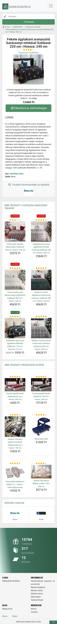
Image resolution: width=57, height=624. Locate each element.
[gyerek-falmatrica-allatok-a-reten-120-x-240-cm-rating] (41, 463)
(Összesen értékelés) (29, 53)
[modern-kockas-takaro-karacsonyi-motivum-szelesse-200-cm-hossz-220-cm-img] (41, 328)
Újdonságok (36, 597)
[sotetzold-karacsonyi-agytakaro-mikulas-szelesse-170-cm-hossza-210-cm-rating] (15, 316)
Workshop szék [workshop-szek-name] (41, 439)
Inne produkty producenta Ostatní (24, 365)
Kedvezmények (37, 600)
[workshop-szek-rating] (41, 414)
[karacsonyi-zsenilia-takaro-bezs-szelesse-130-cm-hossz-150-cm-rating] (15, 220)
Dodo (14, 616)
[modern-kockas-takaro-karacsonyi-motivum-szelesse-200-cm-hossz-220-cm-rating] (41, 316)
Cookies (34, 612)
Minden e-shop (37, 594)
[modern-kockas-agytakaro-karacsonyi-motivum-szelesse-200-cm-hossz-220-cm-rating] (41, 268)
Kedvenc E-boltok (14, 503)
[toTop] (53, 622)
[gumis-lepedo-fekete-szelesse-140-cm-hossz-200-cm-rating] (41, 376)
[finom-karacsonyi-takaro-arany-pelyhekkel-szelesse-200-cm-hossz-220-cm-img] (15, 280)
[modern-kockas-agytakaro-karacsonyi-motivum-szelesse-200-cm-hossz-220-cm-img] (41, 280)
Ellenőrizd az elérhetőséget (28, 108)
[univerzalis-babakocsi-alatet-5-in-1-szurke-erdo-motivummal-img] (15, 472)
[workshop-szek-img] (41, 426)
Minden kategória (38, 587)
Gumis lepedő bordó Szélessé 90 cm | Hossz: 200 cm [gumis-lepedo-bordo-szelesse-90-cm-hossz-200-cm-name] (15, 396)
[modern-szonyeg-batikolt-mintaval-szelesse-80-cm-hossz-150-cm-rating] (15, 414)
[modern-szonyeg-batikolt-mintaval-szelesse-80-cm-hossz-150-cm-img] (15, 426)
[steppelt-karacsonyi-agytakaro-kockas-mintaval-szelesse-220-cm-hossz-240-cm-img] (41, 231)
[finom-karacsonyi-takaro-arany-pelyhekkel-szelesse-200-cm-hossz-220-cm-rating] (15, 268)
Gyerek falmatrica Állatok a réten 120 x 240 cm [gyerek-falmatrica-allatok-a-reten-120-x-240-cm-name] (41, 483)
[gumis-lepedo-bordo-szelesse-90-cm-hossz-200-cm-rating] (15, 376)
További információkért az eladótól (28, 189)
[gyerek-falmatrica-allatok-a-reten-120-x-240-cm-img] (41, 471)
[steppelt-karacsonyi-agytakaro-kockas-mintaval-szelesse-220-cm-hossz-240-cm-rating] (41, 220)
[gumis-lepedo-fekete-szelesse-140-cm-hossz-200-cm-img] (41, 384)
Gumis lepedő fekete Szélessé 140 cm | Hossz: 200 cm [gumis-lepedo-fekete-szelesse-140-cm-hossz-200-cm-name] (41, 396)
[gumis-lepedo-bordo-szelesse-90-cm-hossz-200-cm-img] (15, 384)
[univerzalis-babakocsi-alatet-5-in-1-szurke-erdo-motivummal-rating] (15, 463)
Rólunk (33, 609)
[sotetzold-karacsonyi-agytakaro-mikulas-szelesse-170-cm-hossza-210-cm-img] (15, 328)
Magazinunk (7, 609)
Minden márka (37, 590)
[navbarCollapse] (51, 6)
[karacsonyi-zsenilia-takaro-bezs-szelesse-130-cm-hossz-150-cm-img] (15, 231)
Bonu (13, 176)
